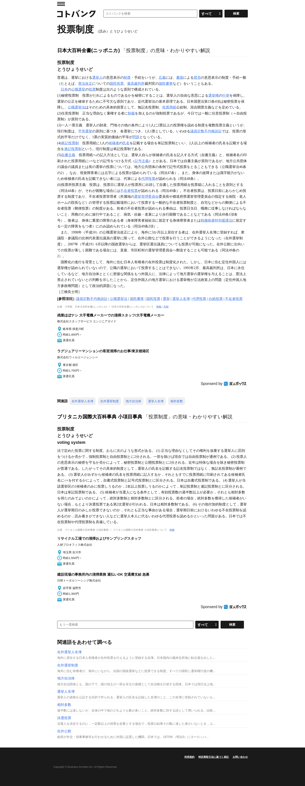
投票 (92, 89)
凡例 (165, 306)
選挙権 (213, 95)
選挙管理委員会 (146, 196)
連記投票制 (73, 149)
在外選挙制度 (109, 401)
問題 (135, 137)
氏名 (126, 143)
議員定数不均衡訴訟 (206, 131)
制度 (127, 78)
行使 (225, 95)
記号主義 (142, 161)
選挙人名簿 (181, 299)
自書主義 (68, 155)
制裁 (131, 113)
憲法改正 (85, 84)
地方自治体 (133, 401)
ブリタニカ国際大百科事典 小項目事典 (99, 416)
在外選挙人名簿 (82, 401)
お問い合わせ (240, 756)
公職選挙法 (76, 107)
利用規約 (189, 756)
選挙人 (97, 78)
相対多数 (176, 401)
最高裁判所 (136, 84)
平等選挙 (85, 131)
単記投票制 (70, 143)
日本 (64, 89)
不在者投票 (129, 191)
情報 (158, 306)
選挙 (166, 299)
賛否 (197, 78)
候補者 (114, 143)
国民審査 (166, 84)
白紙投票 (216, 299)
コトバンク (76, 13)
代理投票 (148, 179)
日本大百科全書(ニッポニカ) (88, 50)
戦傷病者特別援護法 (216, 220)
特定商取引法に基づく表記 (213, 756)
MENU (61, 4)
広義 (162, 78)
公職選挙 (78, 89)
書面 (179, 78)
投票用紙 (169, 107)
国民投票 (117, 84)
